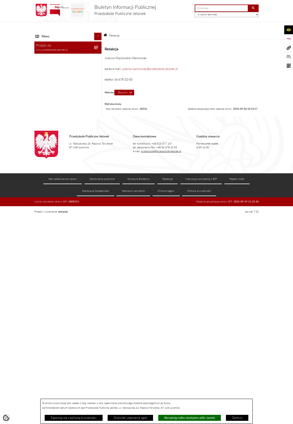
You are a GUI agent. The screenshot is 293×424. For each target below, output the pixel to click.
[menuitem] (68, 44)
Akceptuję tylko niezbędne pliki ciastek (189, 417)
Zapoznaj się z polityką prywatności (74, 417)
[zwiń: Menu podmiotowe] (98, 34)
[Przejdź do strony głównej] (95, 10)
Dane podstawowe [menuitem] (48, 93)
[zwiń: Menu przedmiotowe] (98, 202)
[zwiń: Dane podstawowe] (98, 93)
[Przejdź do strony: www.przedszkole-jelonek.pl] (288, 47)
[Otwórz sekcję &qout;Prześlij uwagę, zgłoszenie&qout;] (288, 56)
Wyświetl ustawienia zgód (130, 417)
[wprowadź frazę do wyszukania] (221, 8)
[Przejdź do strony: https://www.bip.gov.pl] (288, 38)
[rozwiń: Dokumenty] (98, 222)
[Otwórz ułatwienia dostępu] (288, 29)
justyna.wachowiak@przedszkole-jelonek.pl (150, 59)
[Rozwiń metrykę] (124, 83)
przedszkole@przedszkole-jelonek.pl (161, 384)
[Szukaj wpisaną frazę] (253, 8)
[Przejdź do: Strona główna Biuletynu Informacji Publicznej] (105, 26)
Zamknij (237, 417)
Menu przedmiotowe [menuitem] (49, 202)
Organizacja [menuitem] (43, 152)
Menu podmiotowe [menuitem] (48, 34)
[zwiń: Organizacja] (98, 153)
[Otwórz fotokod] (288, 65)
